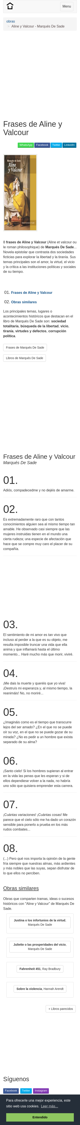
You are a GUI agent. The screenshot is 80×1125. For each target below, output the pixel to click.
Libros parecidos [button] (62, 1009)
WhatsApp (25, 144)
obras (10, 21)
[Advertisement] (40, 75)
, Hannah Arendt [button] (39, 989)
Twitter (56, 144)
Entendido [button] (39, 1117)
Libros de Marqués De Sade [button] (24, 358)
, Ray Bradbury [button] (39, 969)
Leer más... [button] (49, 1106)
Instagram (41, 1090)
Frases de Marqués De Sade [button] (25, 347)
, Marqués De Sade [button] (40, 922)
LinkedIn (69, 144)
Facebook (42, 144)
